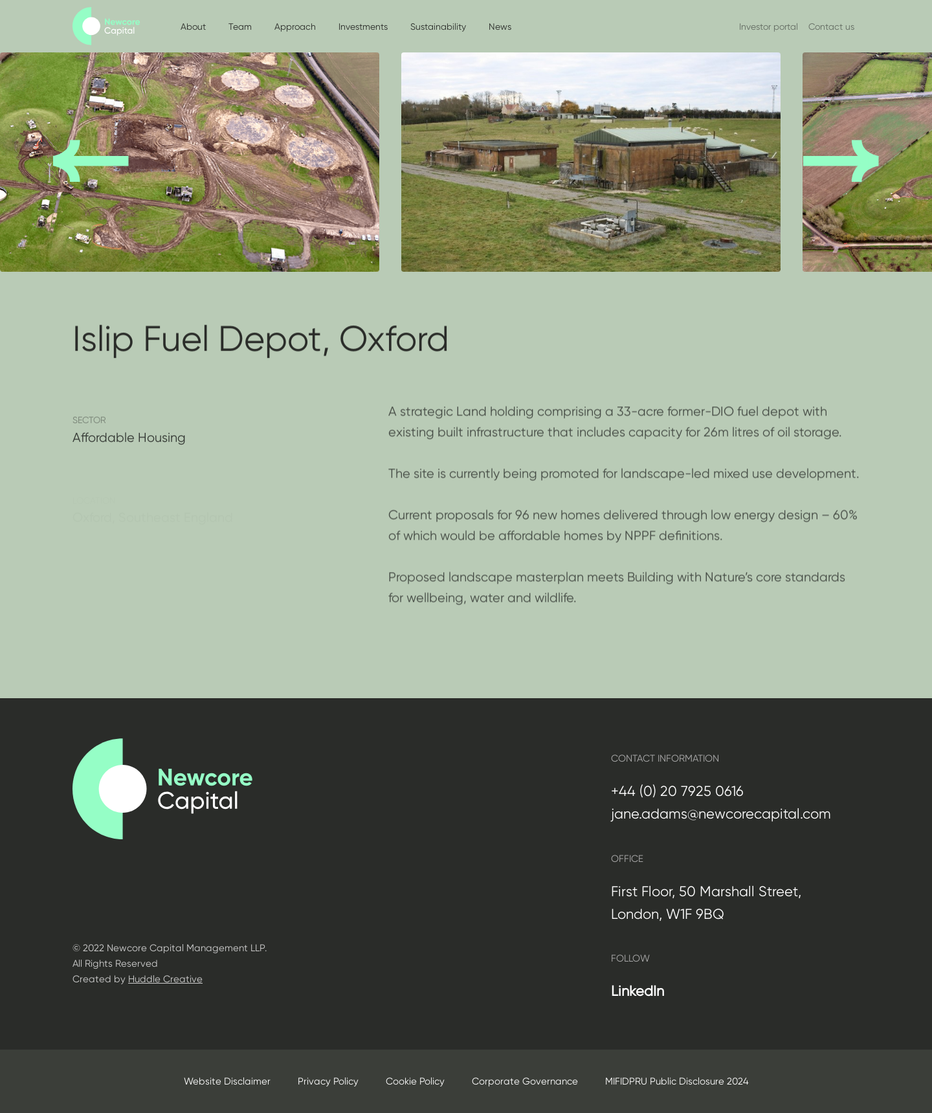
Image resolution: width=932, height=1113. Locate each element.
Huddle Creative (165, 979)
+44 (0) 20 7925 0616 (677, 791)
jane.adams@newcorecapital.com (721, 814)
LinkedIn (637, 991)
